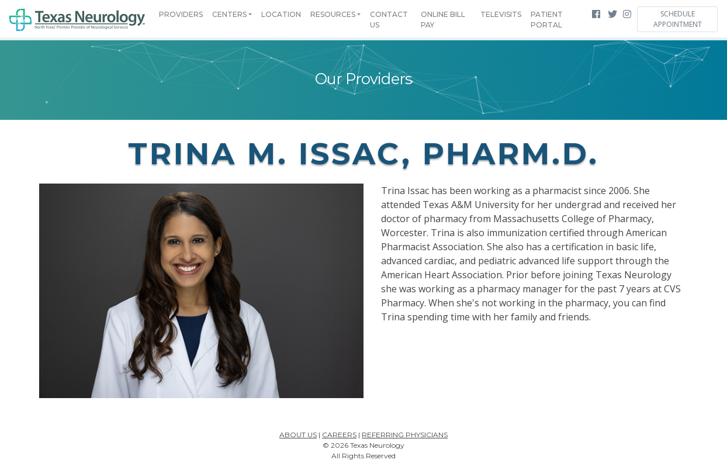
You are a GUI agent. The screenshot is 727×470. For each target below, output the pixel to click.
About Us (298, 434)
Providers (181, 14)
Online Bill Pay (443, 19)
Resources (332, 14)
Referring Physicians (405, 434)
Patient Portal (547, 19)
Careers (339, 434)
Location (281, 14)
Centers (229, 14)
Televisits (500, 14)
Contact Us (389, 19)
